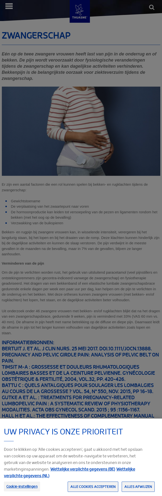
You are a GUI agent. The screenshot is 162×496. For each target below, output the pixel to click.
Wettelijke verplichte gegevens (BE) (82, 474)
